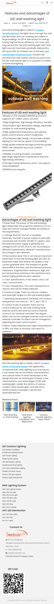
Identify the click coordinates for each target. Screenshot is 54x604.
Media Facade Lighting (10, 459)
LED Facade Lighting (9, 456)
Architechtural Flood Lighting (12, 465)
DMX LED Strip (7, 504)
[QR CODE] (13, 583)
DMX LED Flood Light (9, 495)
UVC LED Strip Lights (9, 514)
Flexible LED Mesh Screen (11, 471)
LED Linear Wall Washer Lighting (13, 468)
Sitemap (44, 600)
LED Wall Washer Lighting (11, 462)
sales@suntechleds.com (16, 553)
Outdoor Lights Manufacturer (12, 477)
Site (29, 26)
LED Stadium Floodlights (11, 450)
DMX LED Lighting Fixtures (11, 489)
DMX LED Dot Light (9, 492)
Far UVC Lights (7, 520)
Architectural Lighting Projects (12, 452)
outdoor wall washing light (27, 216)
